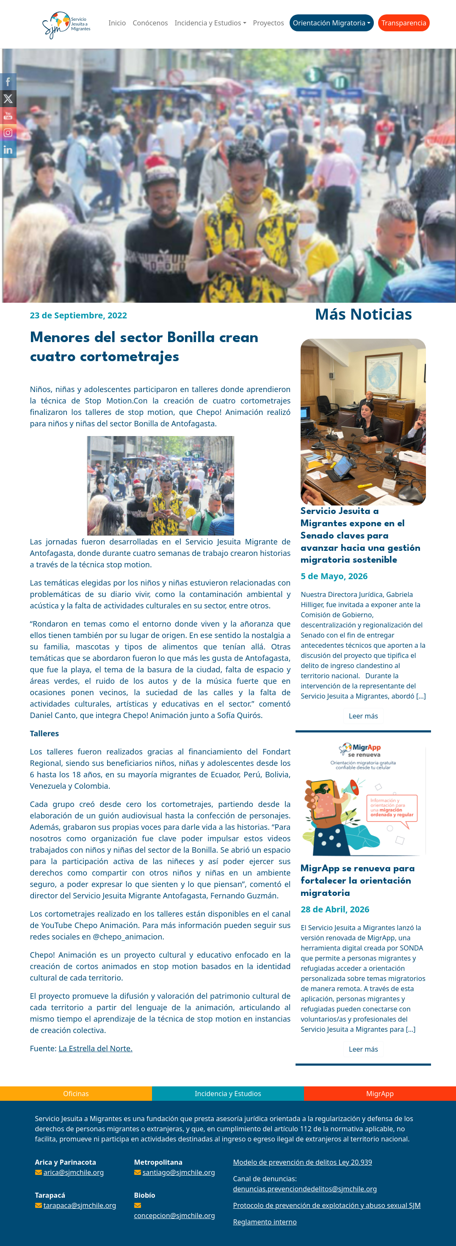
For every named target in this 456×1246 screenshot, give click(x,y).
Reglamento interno (265, 1222)
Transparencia (403, 23)
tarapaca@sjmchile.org (80, 1205)
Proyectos (268, 23)
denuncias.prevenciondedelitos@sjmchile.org (305, 1189)
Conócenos (150, 23)
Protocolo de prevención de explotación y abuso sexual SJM (327, 1205)
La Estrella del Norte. (95, 1048)
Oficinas (75, 1093)
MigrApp (380, 1093)
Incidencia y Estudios (208, 23)
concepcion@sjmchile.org (174, 1215)
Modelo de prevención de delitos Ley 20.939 (302, 1162)
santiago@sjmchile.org (179, 1172)
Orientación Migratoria (329, 23)
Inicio (117, 23)
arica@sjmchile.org (74, 1172)
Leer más (363, 716)
